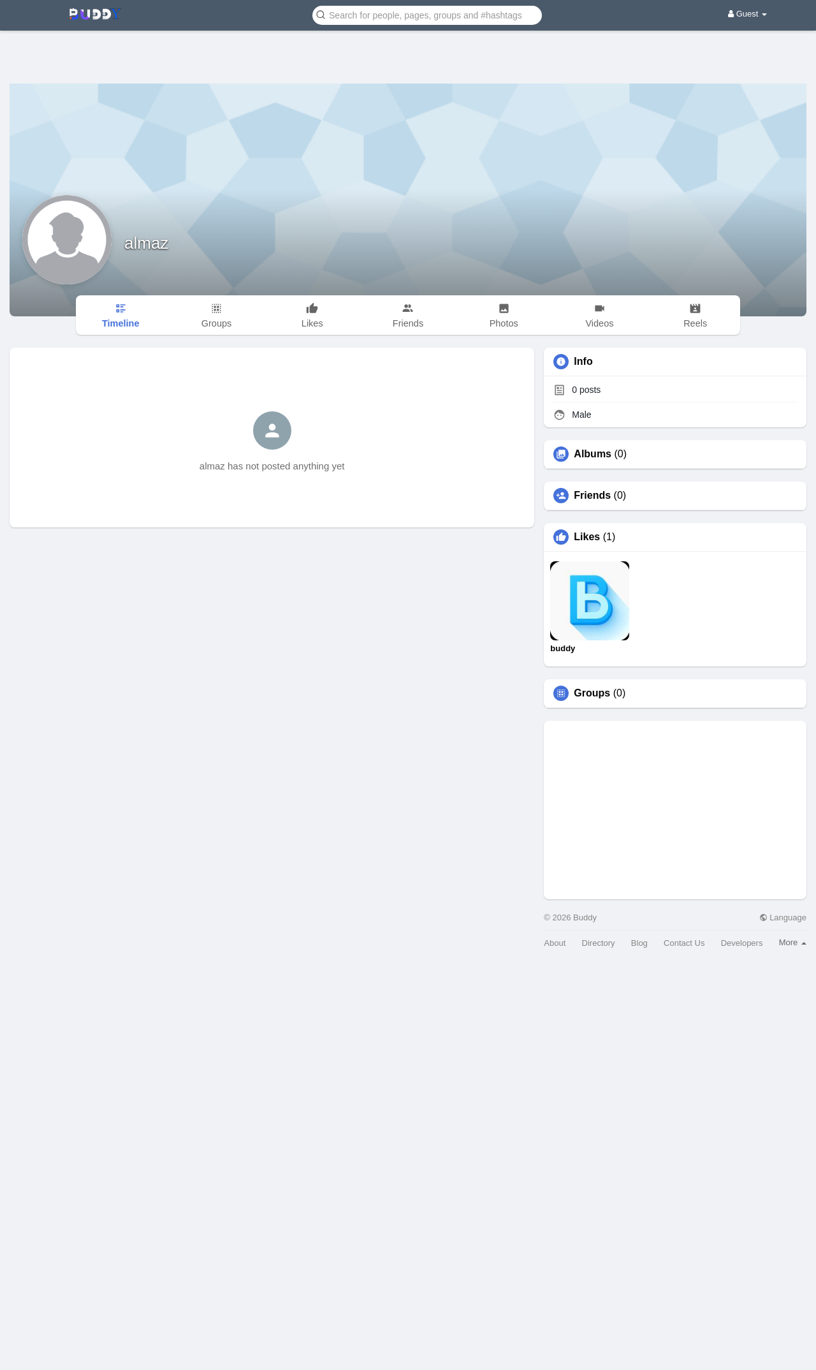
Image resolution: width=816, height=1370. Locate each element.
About (554, 943)
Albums (592, 454)
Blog (639, 943)
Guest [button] (747, 13)
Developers (742, 943)
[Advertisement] (408, 48)
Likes (587, 537)
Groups (592, 693)
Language (782, 917)
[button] (427, 14)
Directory (598, 943)
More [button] (792, 942)
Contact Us (684, 943)
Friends (592, 495)
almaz (146, 243)
